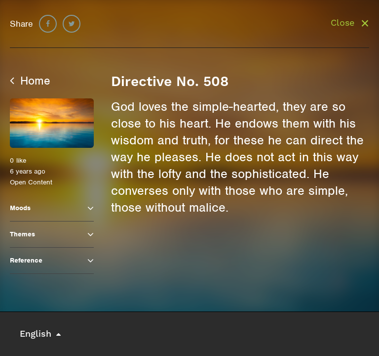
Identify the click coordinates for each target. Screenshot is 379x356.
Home (30, 80)
